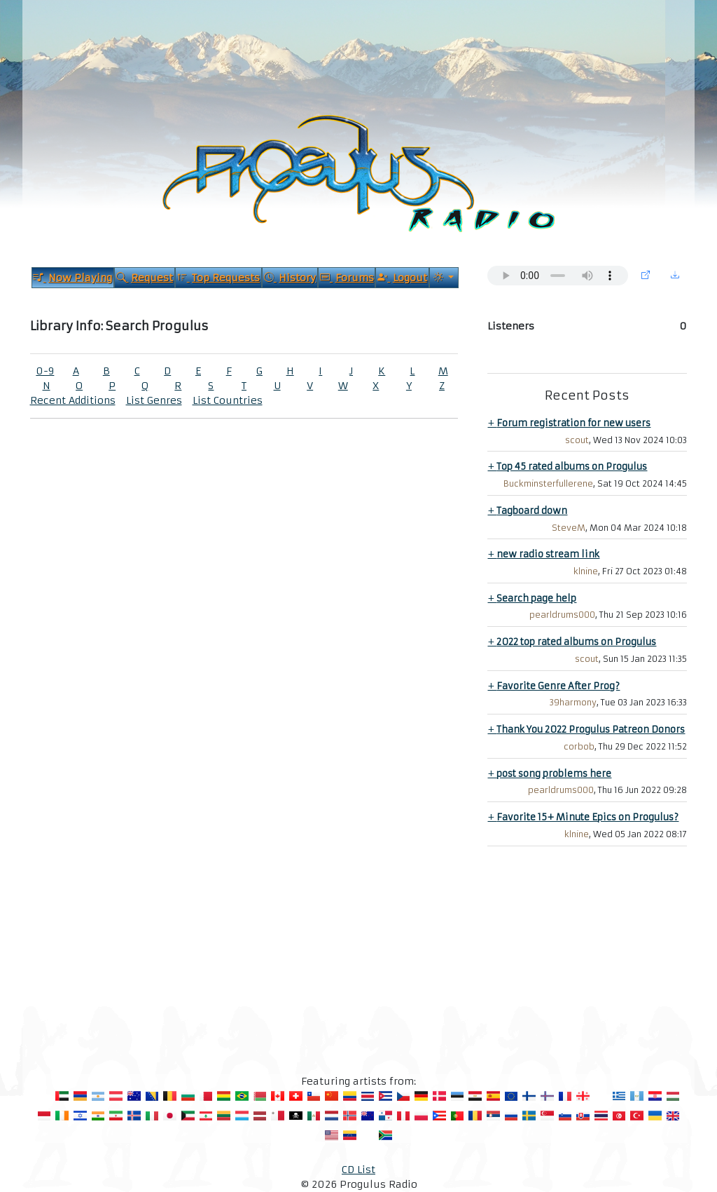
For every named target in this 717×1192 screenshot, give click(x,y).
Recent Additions (73, 400)
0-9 (45, 371)
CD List (358, 1169)
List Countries (228, 400)
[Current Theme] (444, 277)
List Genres (154, 400)
